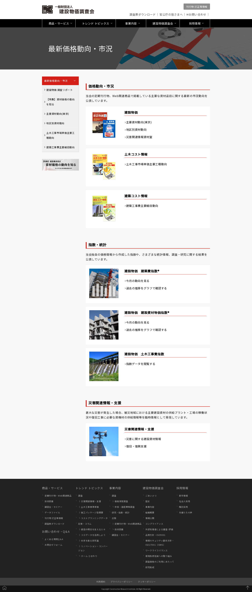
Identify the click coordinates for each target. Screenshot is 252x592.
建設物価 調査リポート (59, 90)
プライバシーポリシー (121, 581)
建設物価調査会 (153, 488)
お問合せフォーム (53, 544)
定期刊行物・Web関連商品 (58, 495)
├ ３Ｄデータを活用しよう (92, 534)
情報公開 (149, 518)
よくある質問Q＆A (54, 539)
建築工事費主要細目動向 (60, 147)
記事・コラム (85, 523)
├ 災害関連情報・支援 (89, 501)
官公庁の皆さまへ (171, 14)
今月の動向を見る (137, 281)
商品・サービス (52, 488)
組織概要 (149, 512)
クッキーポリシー (147, 581)
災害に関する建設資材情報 (143, 439)
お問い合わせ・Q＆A (56, 531)
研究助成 (149, 567)
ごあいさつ (150, 495)
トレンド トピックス (89, 488)
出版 (114, 518)
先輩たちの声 (185, 512)
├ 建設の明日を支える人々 (92, 529)
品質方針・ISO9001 (155, 534)
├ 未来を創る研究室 (88, 540)
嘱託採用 (183, 506)
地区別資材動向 (55, 123)
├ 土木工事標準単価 (88, 506)
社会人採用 (184, 501)
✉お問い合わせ (196, 14)
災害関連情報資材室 (139, 137)
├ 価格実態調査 (120, 501)
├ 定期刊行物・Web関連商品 (127, 523)
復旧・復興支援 (136, 446)
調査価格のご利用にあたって (159, 561)
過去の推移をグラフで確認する (146, 288)
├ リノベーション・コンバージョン (93, 548)
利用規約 (100, 581)
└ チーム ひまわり (87, 555)
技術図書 (49, 501)
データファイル (52, 512)
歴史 (147, 501)
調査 (80, 495)
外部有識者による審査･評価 (159, 529)
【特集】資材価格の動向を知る (60, 102)
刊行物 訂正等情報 (196, 6)
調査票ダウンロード (143, 14)
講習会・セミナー (53, 506)
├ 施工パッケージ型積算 (90, 512)
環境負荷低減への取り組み (158, 555)
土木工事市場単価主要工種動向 (60, 135)
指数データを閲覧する (140, 364)
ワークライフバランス (156, 550)
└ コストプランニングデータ (93, 518)
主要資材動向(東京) (57, 113)
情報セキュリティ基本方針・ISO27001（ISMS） (159, 542)
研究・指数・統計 (121, 512)
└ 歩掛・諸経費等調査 (123, 506)
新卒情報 (183, 495)
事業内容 (115, 488)
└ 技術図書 (118, 529)
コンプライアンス (154, 523)
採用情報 (182, 488)
